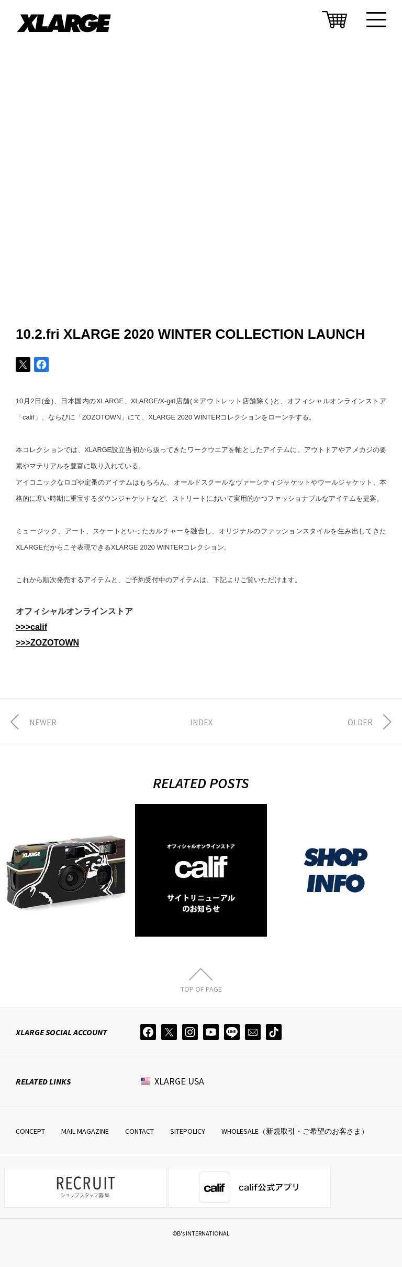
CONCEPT (30, 1131)
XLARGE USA (179, 1081)
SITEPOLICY (187, 1131)
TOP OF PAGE (201, 988)
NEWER (43, 722)
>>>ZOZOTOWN (47, 642)
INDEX (201, 722)
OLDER (360, 722)
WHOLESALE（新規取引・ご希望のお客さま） (294, 1131)
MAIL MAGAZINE (85, 1131)
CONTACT (139, 1131)
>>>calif (31, 626)
